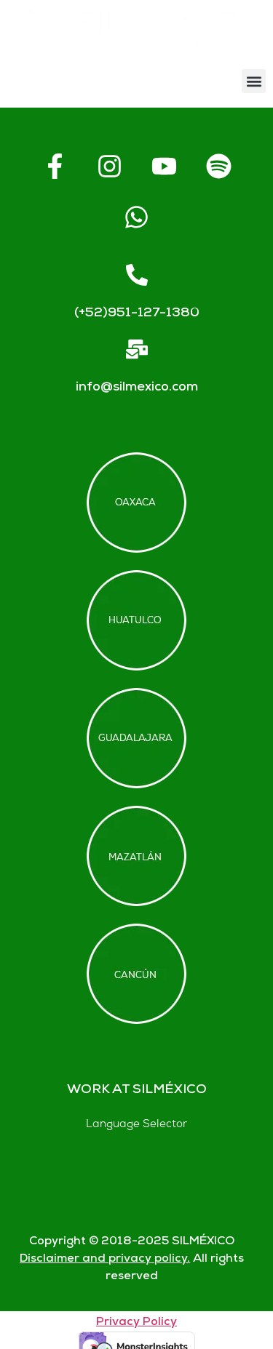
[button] (254, 81)
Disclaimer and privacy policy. (105, 1259)
